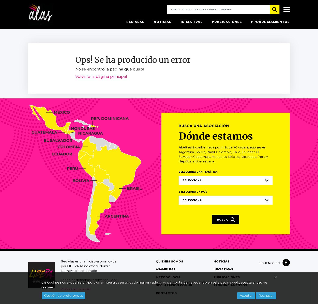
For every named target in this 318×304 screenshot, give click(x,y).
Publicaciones (227, 22)
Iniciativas (192, 22)
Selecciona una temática (198, 172)
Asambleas (165, 270)
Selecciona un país (193, 192)
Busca (226, 220)
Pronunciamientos (270, 22)
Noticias (163, 22)
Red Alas (135, 22)
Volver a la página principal (101, 77)
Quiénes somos (169, 262)
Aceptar (246, 296)
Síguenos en (269, 263)
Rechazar (266, 296)
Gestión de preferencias (63, 296)
